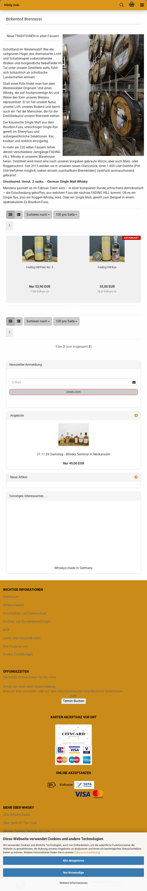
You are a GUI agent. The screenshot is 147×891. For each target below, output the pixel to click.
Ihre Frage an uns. (16, 646)
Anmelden (73, 392)
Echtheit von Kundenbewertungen (27, 621)
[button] (10, 214)
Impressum (11, 597)
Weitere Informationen (74, 883)
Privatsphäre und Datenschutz (24, 613)
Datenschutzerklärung (87, 852)
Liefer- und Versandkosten (21, 638)
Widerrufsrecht (13, 605)
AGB (6, 630)
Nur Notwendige (73, 872)
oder (73, 696)
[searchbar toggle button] (122, 5)
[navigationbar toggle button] (142, 5)
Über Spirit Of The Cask (19, 823)
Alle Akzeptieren (73, 860)
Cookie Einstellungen (18, 654)
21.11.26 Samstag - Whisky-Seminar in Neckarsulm (73, 454)
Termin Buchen (73, 701)
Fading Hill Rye (107, 267)
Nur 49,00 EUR (73, 463)
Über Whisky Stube (16, 815)
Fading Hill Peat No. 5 (39, 267)
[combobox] (38, 214)
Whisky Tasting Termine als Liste (26, 831)
